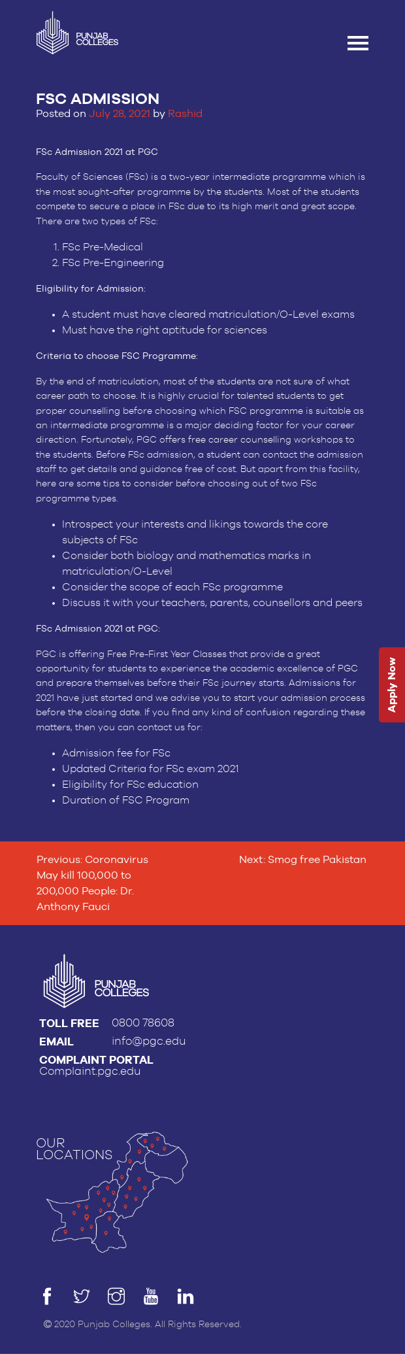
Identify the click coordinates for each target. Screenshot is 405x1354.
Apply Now (391, 685)
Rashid (185, 113)
